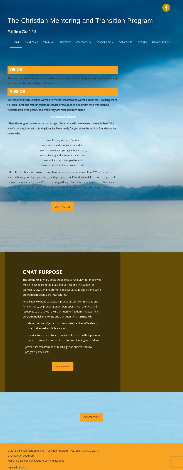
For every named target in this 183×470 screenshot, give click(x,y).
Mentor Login (104, 42)
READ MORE (62, 366)
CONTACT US (63, 206)
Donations (125, 42)
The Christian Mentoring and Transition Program (80, 20)
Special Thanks (17, 467)
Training (48, 42)
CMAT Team (31, 42)
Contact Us (83, 42)
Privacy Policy (161, 42)
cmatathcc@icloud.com (21, 455)
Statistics (65, 42)
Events (142, 42)
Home (16, 42)
